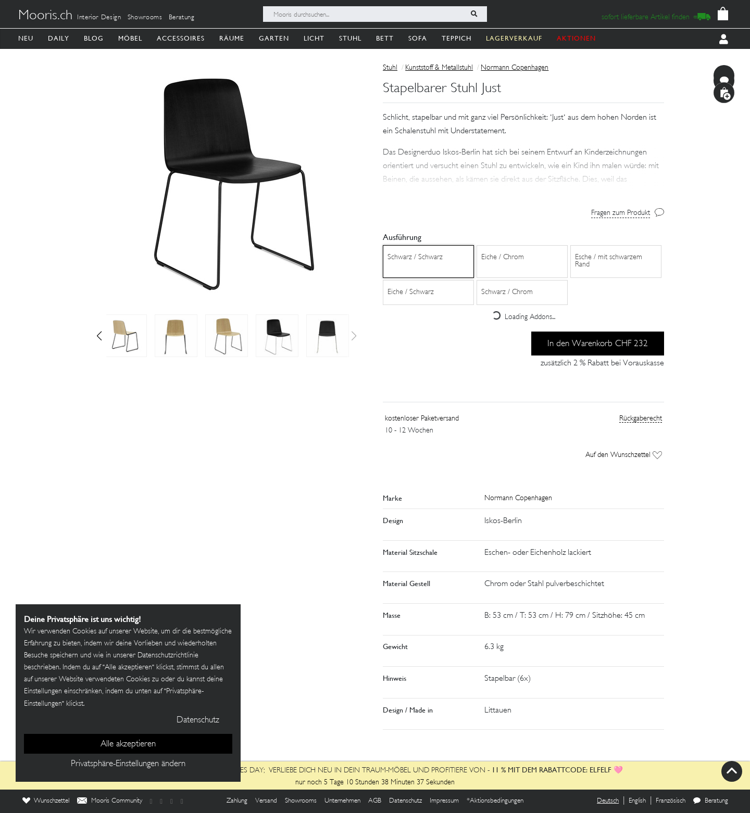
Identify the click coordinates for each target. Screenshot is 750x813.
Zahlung (237, 801)
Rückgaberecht (640, 418)
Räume (231, 38)
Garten (274, 38)
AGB (374, 801)
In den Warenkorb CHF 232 (597, 344)
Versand (266, 801)
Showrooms (145, 18)
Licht (314, 38)
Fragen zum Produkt (620, 213)
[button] (99, 335)
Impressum (444, 801)
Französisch (670, 801)
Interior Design (99, 18)
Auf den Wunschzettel (623, 455)
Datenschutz (405, 801)
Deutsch (608, 801)
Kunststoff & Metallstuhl (439, 68)
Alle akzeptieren (128, 744)
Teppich (456, 38)
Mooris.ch (45, 16)
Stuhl (350, 38)
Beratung (182, 18)
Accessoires (181, 38)
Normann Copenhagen (514, 68)
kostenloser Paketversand (422, 418)
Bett (385, 38)
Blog (94, 38)
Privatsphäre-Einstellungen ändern (128, 764)
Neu (25, 38)
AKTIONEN (576, 38)
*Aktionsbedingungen (495, 801)
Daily (58, 38)
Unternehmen (342, 801)
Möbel (130, 38)
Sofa (417, 38)
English (637, 801)
